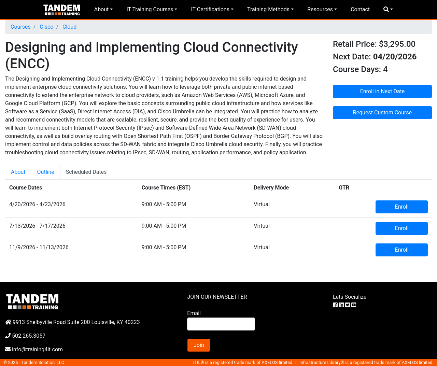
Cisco (45, 27)
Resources (320, 9)
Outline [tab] (45, 172)
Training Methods (268, 9)
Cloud (68, 27)
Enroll (402, 206)
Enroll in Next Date (382, 91)
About (101, 9)
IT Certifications (210, 9)
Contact (360, 9)
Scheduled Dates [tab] (86, 172)
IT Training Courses (149, 9)
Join (199, 345)
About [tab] (18, 172)
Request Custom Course (382, 112)
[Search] (221, 324)
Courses (21, 27)
